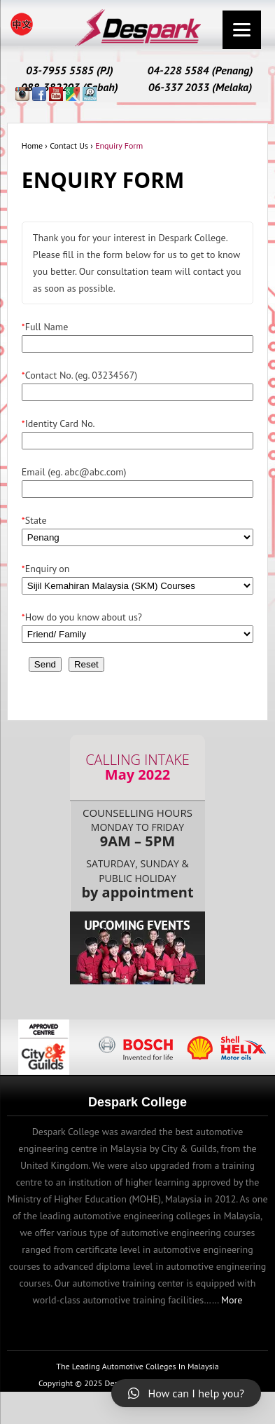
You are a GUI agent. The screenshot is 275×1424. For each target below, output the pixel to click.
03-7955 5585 (60, 70)
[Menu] (242, 30)
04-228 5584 (178, 70)
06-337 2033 (178, 87)
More (231, 1300)
